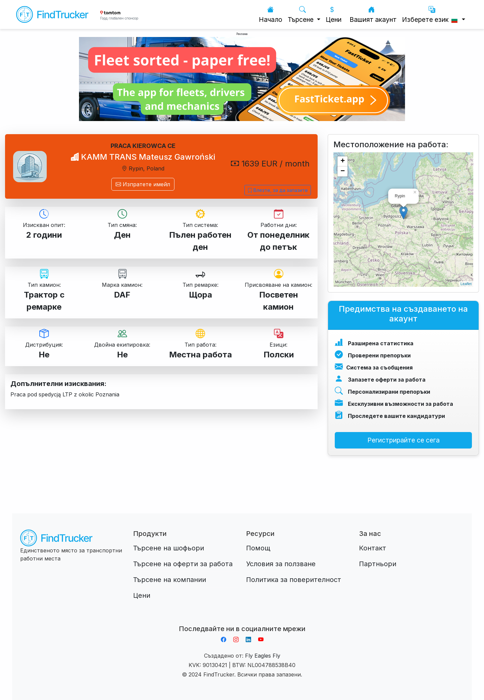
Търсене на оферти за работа (183, 564)
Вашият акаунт (373, 15)
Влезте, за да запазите (277, 190)
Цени (333, 15)
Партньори (377, 564)
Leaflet (466, 284)
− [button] (342, 171)
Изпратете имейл (143, 184)
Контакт (372, 548)
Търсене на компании (169, 580)
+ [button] (342, 161)
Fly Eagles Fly (262, 655)
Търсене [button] (301, 15)
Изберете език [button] (431, 15)
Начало (270, 15)
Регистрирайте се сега (403, 440)
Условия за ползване (281, 564)
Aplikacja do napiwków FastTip (242, 620)
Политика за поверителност (293, 580)
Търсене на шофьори (168, 548)
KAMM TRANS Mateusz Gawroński (143, 157)
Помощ (258, 548)
